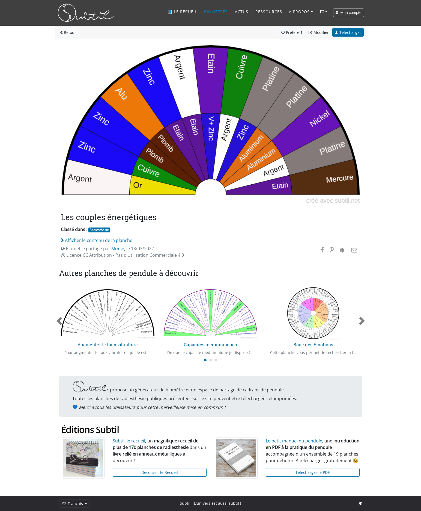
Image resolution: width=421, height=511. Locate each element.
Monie (117, 249)
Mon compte (349, 12)
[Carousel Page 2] (210, 360)
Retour (68, 32)
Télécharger (348, 32)
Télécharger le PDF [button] (312, 472)
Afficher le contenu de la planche (96, 240)
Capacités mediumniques (210, 344)
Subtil (185, 503)
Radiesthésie (99, 230)
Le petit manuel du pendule (294, 441)
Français (73, 503)
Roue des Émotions (313, 344)
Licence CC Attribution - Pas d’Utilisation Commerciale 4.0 (122, 255)
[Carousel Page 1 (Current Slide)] (205, 360)
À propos (299, 11)
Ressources (268, 11)
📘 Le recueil (182, 11)
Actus (241, 11)
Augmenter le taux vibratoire (107, 344)
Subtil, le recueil (129, 441)
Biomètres (216, 11)
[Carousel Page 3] (215, 360)
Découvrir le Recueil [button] (159, 472)
